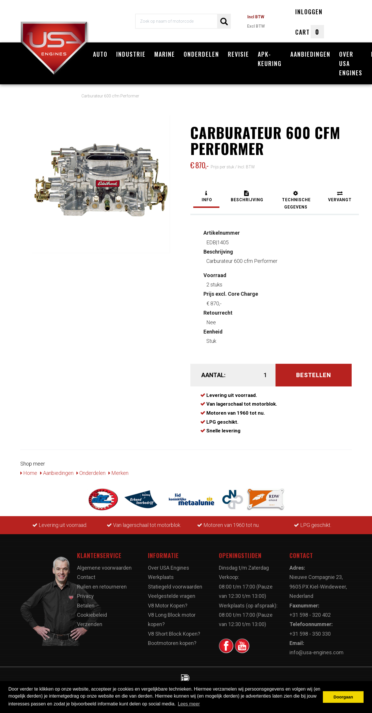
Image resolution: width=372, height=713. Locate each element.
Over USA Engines (350, 63)
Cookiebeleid (92, 615)
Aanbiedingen (310, 54)
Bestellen (313, 375)
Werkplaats (161, 577)
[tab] (206, 197)
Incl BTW (255, 17)
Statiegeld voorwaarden (175, 587)
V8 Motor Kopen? (167, 606)
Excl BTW (256, 26)
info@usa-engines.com (316, 652)
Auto (100, 54)
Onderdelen (201, 54)
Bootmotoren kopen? (172, 643)
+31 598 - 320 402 (310, 615)
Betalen (85, 606)
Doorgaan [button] (343, 697)
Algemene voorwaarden (104, 568)
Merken (118, 473)
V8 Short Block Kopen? (174, 634)
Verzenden (89, 624)
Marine (164, 54)
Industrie (131, 54)
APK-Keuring (270, 59)
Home (28, 473)
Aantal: (213, 375)
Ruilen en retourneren (102, 587)
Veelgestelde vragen (171, 596)
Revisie (238, 54)
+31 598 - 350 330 (310, 634)
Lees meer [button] (189, 703)
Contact (86, 577)
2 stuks (214, 280)
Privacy (85, 596)
